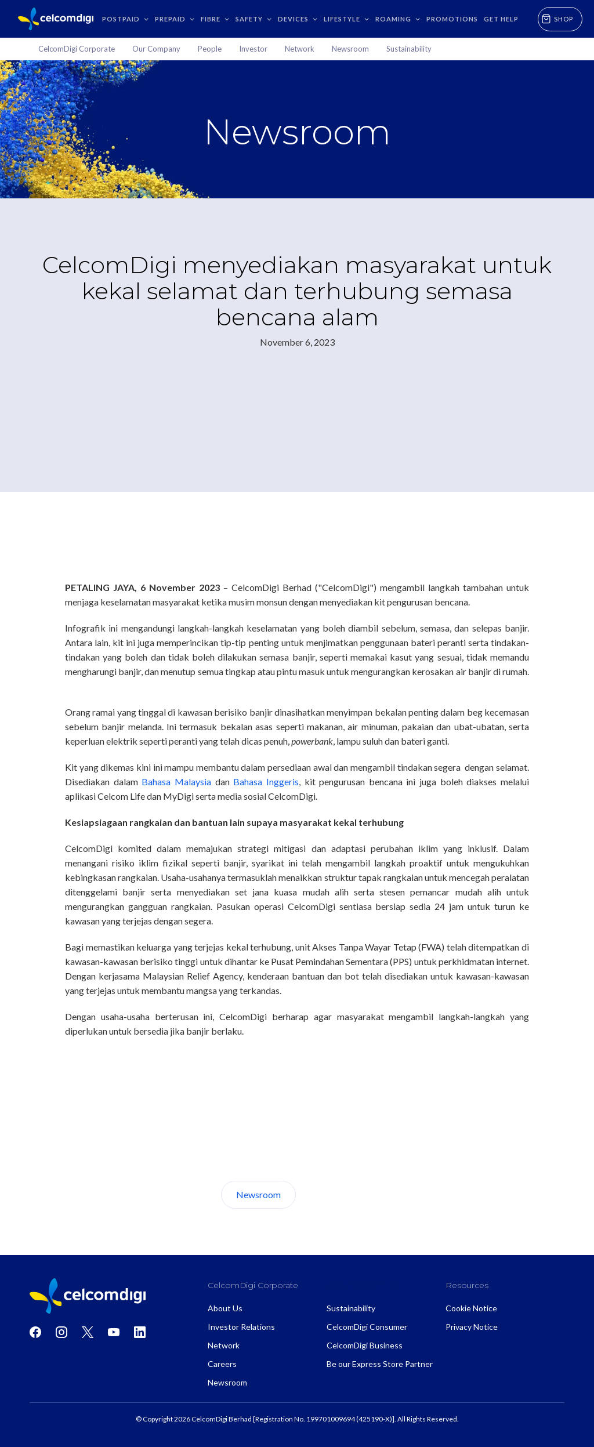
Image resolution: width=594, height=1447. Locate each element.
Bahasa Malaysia (176, 781)
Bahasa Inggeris (266, 781)
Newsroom (258, 1194)
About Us (339, 1194)
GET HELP (501, 19)
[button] (125, 19)
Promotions (452, 19)
